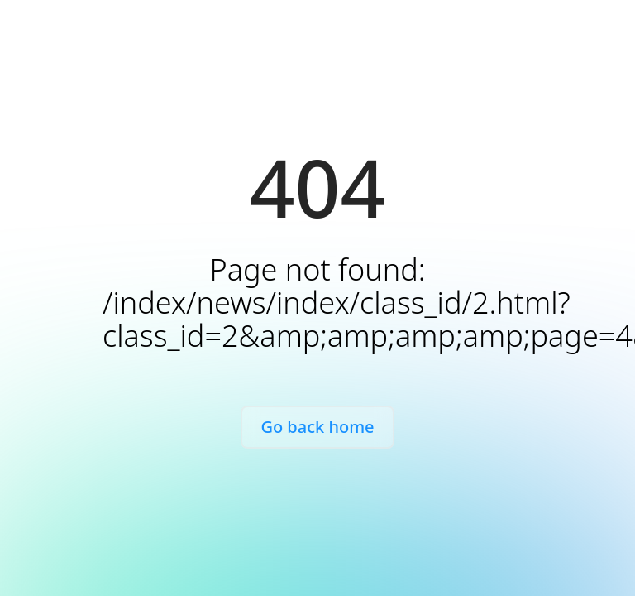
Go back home (317, 427)
